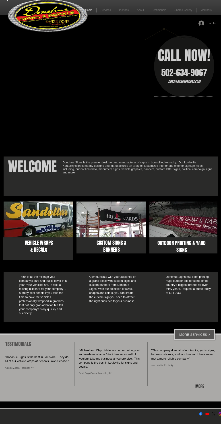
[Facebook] (201, 414)
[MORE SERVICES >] (194, 334)
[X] (214, 414)
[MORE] (200, 386)
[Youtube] (207, 414)
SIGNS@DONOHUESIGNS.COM (184, 81)
